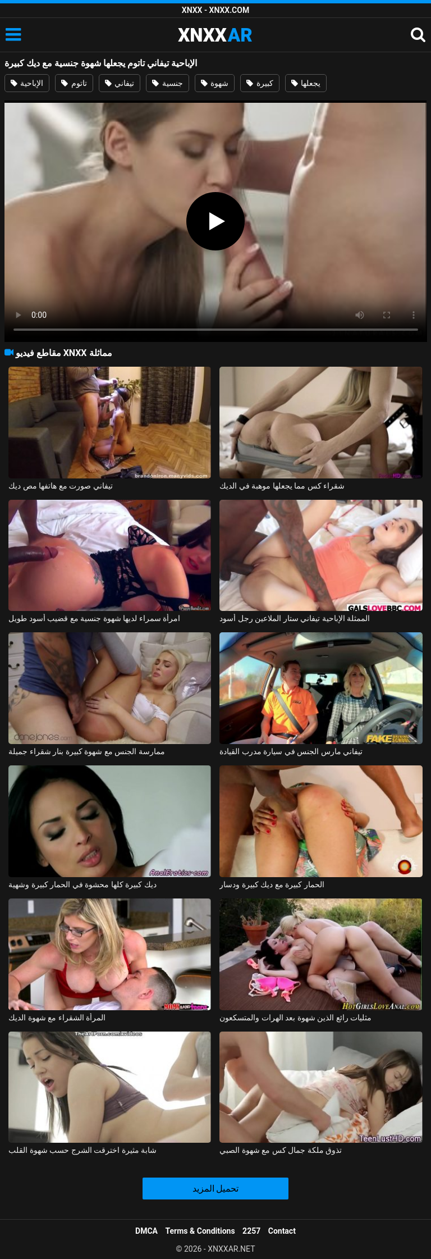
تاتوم (73, 83)
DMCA (146, 1230)
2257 (251, 1230)
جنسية (167, 83)
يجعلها (305, 83)
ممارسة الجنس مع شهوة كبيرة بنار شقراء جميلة (86, 751)
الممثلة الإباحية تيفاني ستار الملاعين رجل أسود (294, 618)
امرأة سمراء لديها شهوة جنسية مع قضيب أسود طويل (94, 618)
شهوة (214, 83)
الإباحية (27, 83)
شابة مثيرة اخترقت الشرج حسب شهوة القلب (82, 1150)
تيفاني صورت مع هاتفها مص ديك (60, 485)
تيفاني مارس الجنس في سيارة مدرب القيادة (291, 751)
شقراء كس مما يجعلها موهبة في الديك (282, 485)
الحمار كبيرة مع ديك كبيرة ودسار (271, 884)
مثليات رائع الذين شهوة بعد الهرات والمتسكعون (295, 1017)
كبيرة (259, 83)
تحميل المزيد (215, 1188)
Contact (282, 1230)
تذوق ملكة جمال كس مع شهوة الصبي (280, 1150)
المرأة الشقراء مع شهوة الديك (57, 1017)
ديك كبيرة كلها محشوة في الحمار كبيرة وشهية (82, 884)
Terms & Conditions (200, 1230)
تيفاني (119, 83)
